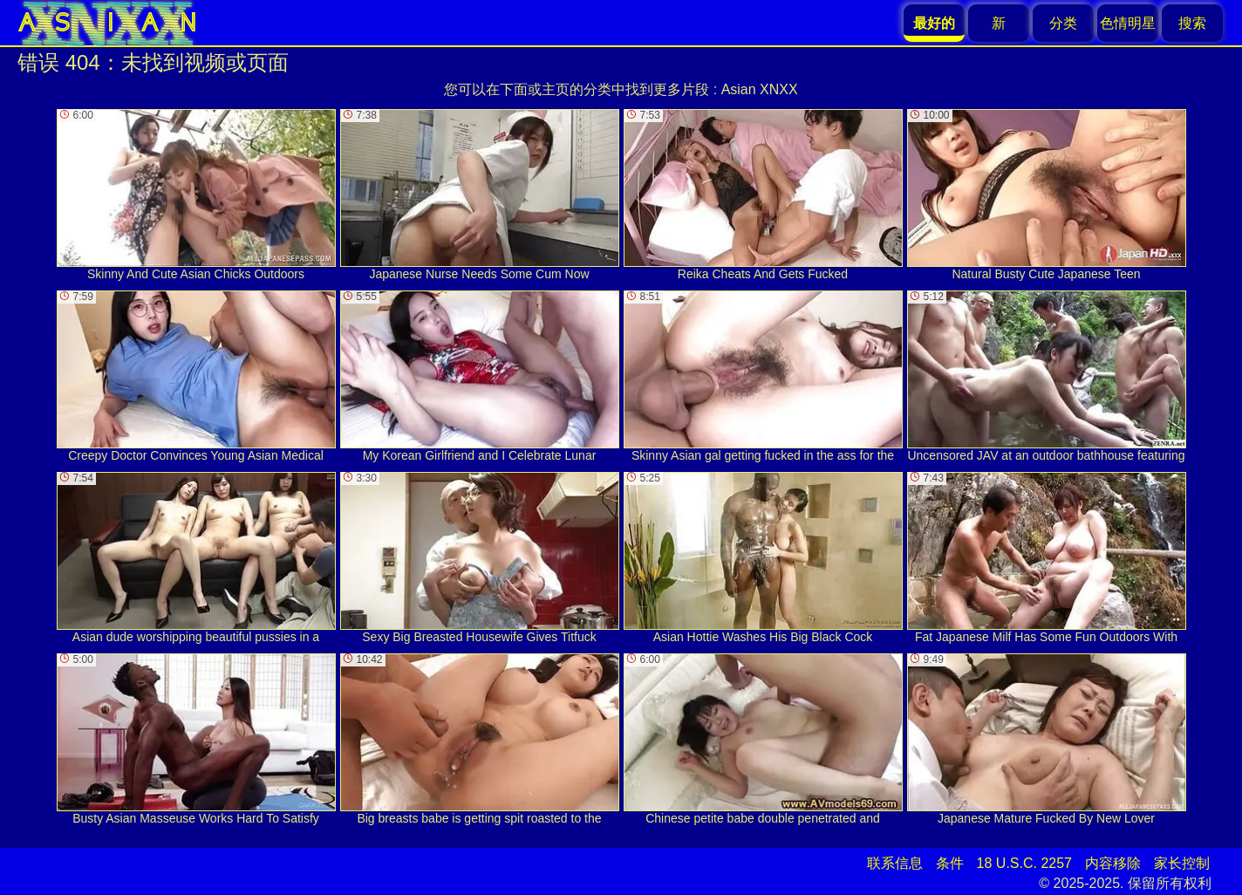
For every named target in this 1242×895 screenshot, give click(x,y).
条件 (950, 863)
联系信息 (895, 863)
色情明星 (1128, 23)
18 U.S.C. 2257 (1024, 863)
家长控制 (1182, 863)
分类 (1063, 23)
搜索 (1192, 23)
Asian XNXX (759, 89)
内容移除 (1113, 863)
